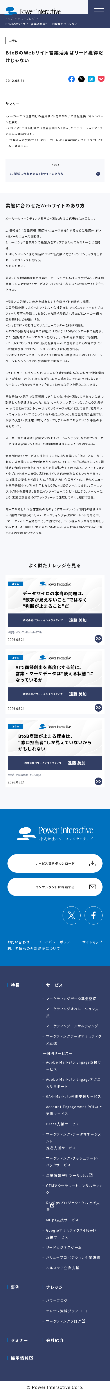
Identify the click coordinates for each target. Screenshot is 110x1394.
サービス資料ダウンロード (55, 863)
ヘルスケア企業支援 (63, 1267)
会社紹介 (55, 1340)
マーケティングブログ (63, 1321)
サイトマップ (92, 941)
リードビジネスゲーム (64, 1247)
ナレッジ (54, 1287)
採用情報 (20, 1358)
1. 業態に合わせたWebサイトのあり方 (55, 174)
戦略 (11, 632)
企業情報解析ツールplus (67, 1175)
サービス (54, 985)
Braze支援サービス (62, 1123)
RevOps (36, 774)
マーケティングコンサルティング (72, 1025)
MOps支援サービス (62, 1219)
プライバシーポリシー (56, 941)
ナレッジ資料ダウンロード (67, 1310)
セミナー (19, 1340)
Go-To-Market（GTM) (30, 632)
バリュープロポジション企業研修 (73, 1257)
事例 (15, 1287)
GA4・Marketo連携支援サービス (73, 1096)
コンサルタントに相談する (55, 887)
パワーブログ (57, 1300)
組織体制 (23, 774)
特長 (15, 985)
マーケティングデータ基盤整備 (71, 998)
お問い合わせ (18, 941)
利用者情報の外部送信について (33, 948)
